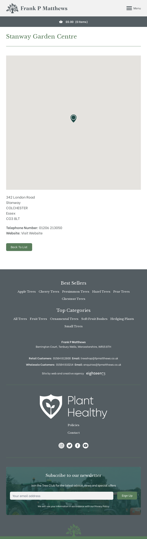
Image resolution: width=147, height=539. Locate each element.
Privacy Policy (101, 506)
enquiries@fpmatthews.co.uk (98, 364)
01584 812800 (62, 358)
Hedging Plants (122, 319)
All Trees (20, 319)
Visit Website (32, 232)
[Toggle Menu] (134, 8)
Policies (73, 425)
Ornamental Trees (64, 319)
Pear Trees (121, 291)
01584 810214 (64, 364)
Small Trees (73, 326)
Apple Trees (27, 291)
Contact (74, 432)
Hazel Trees (101, 291)
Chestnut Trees (73, 299)
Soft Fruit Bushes (94, 319)
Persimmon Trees (75, 291)
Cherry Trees (49, 291)
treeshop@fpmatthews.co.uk (95, 358)
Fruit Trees (38, 319)
